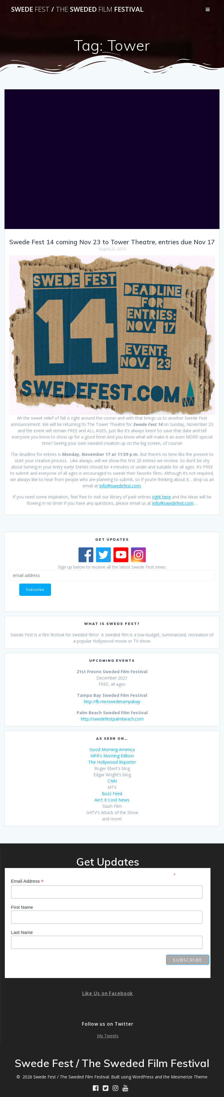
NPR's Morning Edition (112, 756)
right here (161, 497)
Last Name (22, 932)
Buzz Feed (112, 793)
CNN (112, 781)
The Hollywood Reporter (112, 762)
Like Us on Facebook (107, 993)
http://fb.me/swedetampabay (112, 701)
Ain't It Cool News (112, 800)
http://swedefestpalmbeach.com (112, 719)
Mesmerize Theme (189, 1077)
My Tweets (108, 1036)
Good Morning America (112, 749)
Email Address (27, 881)
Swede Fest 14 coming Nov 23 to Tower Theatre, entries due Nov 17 (112, 242)
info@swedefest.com (120, 486)
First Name (22, 907)
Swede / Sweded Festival (77, 9)
